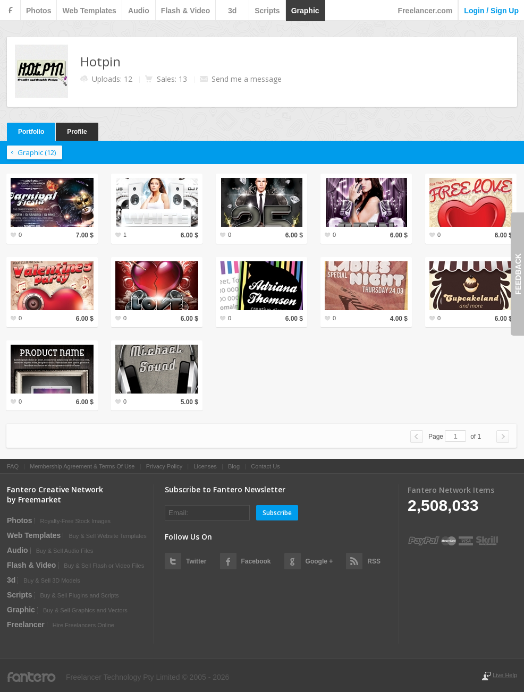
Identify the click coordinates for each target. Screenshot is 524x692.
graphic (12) (37, 152)
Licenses (204, 466)
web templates (89, 10)
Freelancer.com (425, 10)
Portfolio (31, 131)
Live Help (505, 675)
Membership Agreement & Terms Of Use (82, 466)
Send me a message (247, 79)
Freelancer (26, 624)
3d (232, 10)
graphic (305, 10)
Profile (77, 131)
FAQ (13, 466)
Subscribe (277, 512)
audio (138, 10)
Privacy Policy (164, 466)
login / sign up (491, 10)
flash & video (185, 10)
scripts (267, 10)
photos (38, 10)
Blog (234, 466)
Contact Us (265, 466)
